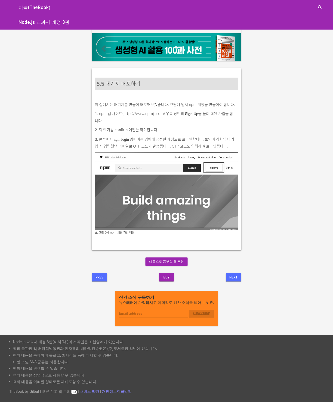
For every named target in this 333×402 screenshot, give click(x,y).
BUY (166, 277)
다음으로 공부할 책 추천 (166, 261)
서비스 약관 (89, 391)
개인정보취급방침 (117, 391)
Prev (100, 277)
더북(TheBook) (34, 7)
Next (233, 277)
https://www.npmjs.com (143, 113)
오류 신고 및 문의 (59, 391)
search (320, 7)
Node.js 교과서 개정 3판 (44, 22)
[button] (103, 47)
